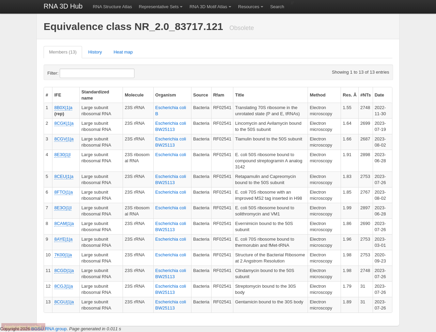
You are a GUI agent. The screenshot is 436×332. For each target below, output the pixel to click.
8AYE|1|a (63, 239)
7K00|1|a (63, 254)
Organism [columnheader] (165, 94)
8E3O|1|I (63, 207)
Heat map (123, 52)
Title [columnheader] (239, 94)
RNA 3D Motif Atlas (208, 6)
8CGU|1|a (64, 301)
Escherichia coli (170, 154)
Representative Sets (158, 6)
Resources (248, 6)
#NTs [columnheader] (365, 94)
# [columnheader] (47, 94)
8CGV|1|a (64, 138)
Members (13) (63, 52)
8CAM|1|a (64, 223)
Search (277, 6)
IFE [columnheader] (57, 94)
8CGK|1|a (64, 123)
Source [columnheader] (200, 94)
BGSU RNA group (49, 328)
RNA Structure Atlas (112, 6)
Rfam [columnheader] (218, 94)
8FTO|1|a (63, 192)
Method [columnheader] (317, 94)
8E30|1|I (62, 154)
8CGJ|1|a (63, 286)
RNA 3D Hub (63, 6)
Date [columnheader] (379, 94)
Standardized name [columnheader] (95, 95)
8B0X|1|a (63, 107)
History (95, 52)
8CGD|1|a (64, 270)
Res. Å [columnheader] (349, 94)
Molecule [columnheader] (134, 94)
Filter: (69, 73)
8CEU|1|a (63, 176)
